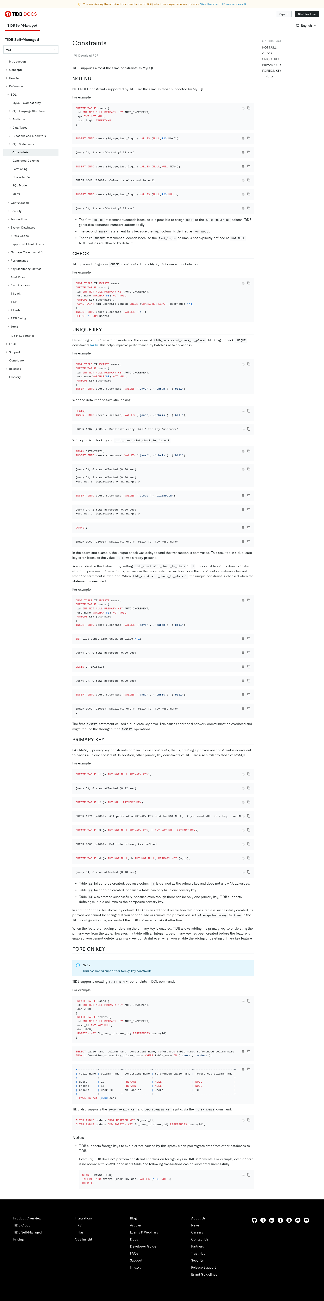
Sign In (283, 14)
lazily (94, 390)
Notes (270, 76)
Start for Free (307, 14)
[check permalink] (92, 292)
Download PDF (86, 55)
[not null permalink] (100, 78)
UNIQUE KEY (271, 59)
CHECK (267, 53)
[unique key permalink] (105, 374)
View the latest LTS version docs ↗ (223, 4)
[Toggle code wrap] (243, 108)
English (306, 25)
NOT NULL (269, 47)
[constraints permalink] (109, 43)
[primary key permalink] (107, 874)
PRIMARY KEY (271, 64)
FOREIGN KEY (271, 70)
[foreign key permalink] (108, 1128)
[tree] (30, 219)
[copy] (249, 108)
